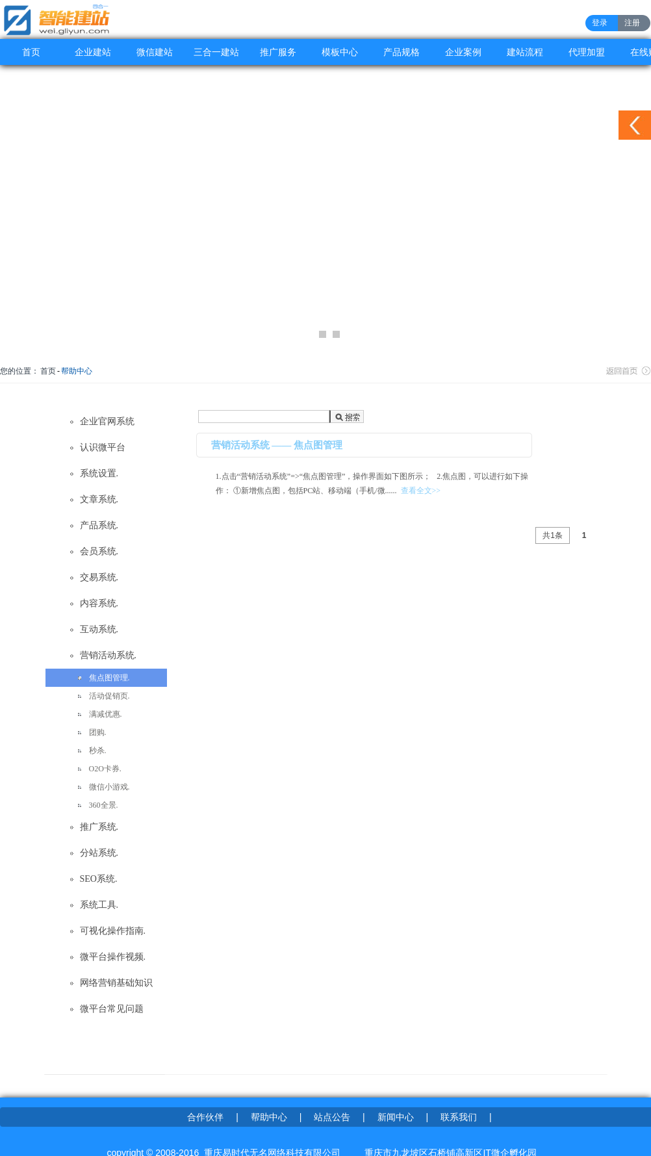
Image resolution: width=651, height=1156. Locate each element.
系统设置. (99, 473)
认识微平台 (102, 447)
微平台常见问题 (112, 1009)
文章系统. (99, 499)
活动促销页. (109, 695)
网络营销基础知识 (116, 983)
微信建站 (154, 52)
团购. (98, 732)
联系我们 (458, 1117)
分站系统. (99, 853)
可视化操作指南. (113, 931)
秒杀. (98, 750)
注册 (632, 22)
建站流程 (525, 52)
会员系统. (99, 551)
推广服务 (278, 52)
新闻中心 (395, 1117)
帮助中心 (76, 371)
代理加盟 (586, 52)
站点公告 (332, 1117)
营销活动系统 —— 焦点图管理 (277, 445)
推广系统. (99, 827)
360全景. (103, 805)
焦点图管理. (109, 677)
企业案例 (463, 52)
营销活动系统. (108, 655)
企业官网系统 (107, 421)
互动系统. (99, 629)
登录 (599, 22)
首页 (31, 52)
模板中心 (340, 52)
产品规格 (401, 52)
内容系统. (99, 603)
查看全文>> (421, 490)
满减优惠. (105, 714)
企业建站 (93, 52)
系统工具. (99, 905)
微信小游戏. (109, 786)
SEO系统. (99, 879)
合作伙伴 (205, 1117)
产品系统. (99, 525)
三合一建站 (216, 52)
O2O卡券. (105, 768)
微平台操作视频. (113, 957)
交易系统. (99, 577)
